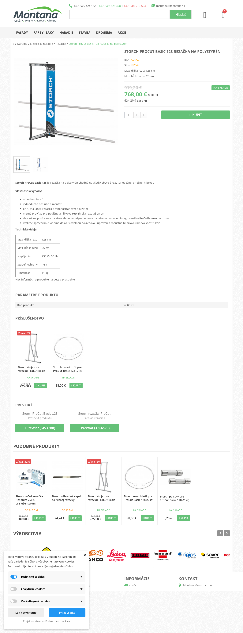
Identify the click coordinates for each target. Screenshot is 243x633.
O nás (132, 585)
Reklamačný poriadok (142, 610)
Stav (127, 65)
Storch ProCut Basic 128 (40, 413)
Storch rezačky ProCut (94, 413)
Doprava (134, 597)
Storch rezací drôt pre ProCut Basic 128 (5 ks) (67, 369)
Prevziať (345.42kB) (40, 428)
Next (227, 533)
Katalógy (134, 591)
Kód (126, 60)
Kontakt (134, 616)
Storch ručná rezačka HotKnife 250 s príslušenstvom (29, 499)
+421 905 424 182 (85, 6)
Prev (220, 533)
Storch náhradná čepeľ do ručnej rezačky (66, 498)
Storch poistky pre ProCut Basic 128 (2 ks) (174, 498)
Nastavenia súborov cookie (92, 616)
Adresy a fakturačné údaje (91, 597)
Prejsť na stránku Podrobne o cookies (46, 621)
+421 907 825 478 (110, 6)
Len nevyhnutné (25, 612)
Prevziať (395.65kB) (94, 428)
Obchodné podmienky (143, 604)
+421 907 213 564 (135, 6)
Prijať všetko (67, 612)
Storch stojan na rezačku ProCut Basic (31, 369)
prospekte (68, 279)
